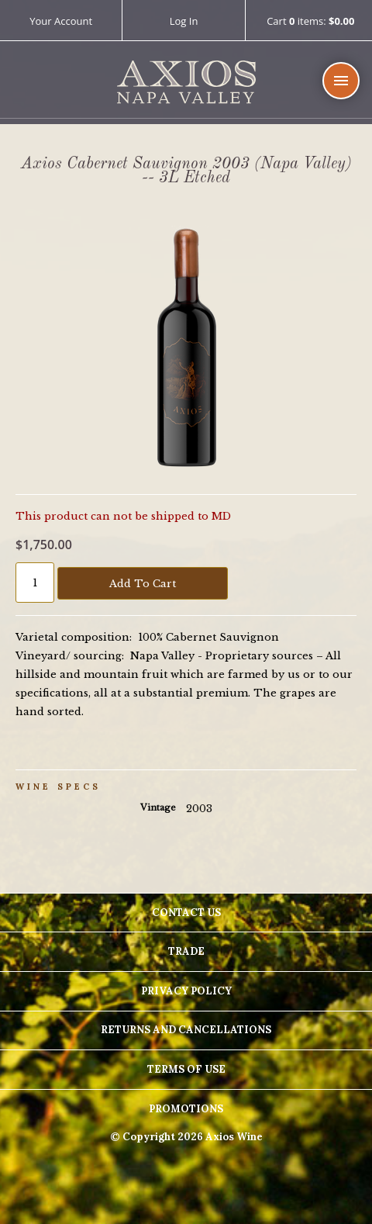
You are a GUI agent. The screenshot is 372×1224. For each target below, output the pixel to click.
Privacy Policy (186, 991)
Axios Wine (186, 83)
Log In (184, 21)
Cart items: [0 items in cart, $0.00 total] (310, 22)
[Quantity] (35, 582)
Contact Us (186, 912)
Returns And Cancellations (186, 1029)
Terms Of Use (186, 1069)
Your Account (60, 21)
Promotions (186, 1108)
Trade (186, 951)
